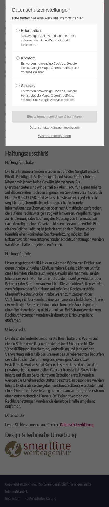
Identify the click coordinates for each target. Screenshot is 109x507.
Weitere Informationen (54, 136)
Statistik (53, 92)
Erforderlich (53, 37)
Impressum (71, 127)
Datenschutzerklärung (45, 127)
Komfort (53, 65)
